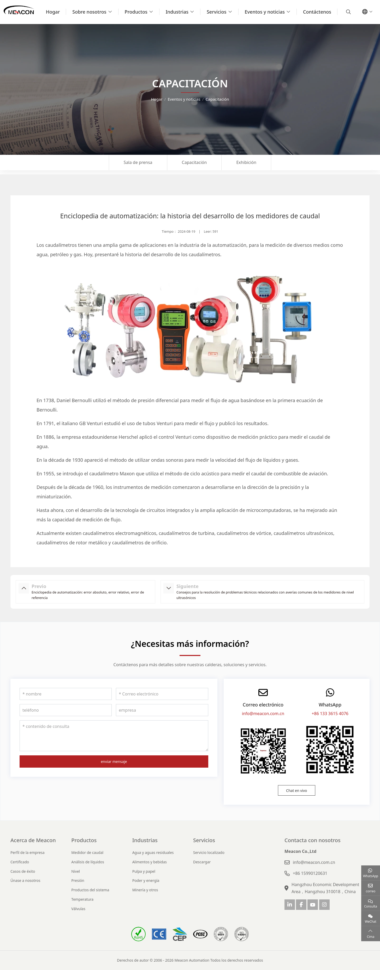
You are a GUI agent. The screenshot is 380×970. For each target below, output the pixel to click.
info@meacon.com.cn (263, 713)
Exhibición (246, 162)
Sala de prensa (138, 162)
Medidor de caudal (87, 852)
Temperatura (82, 899)
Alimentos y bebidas (149, 861)
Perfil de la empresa (27, 852)
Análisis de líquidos (87, 861)
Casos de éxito (22, 871)
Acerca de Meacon (33, 840)
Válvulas (78, 908)
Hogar (53, 12)
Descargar (202, 861)
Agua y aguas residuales (153, 852)
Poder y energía (145, 880)
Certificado (19, 861)
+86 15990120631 (310, 873)
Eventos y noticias (265, 12)
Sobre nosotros (89, 12)
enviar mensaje (114, 761)
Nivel (75, 871)
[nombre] (66, 694)
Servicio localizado (208, 852)
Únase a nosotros (25, 880)
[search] (347, 12)
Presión (77, 880)
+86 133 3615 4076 (330, 713)
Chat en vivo (296, 790)
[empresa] (162, 710)
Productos (136, 12)
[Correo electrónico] (162, 694)
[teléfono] (66, 710)
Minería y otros (145, 889)
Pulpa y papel (143, 871)
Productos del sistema (90, 889)
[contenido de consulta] (114, 735)
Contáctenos (317, 12)
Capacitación (194, 162)
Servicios (217, 12)
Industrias (177, 12)
